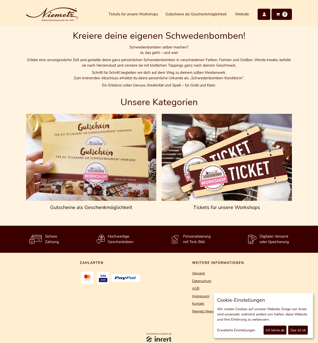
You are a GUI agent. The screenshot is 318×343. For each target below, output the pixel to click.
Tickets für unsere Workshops (133, 14)
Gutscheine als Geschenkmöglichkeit (196, 14)
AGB (195, 288)
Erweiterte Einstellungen (236, 330)
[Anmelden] (264, 14)
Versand (198, 273)
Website (242, 14)
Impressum (200, 296)
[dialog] (263, 315)
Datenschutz (201, 281)
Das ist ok (298, 330)
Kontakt (198, 303)
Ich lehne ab (275, 330)
